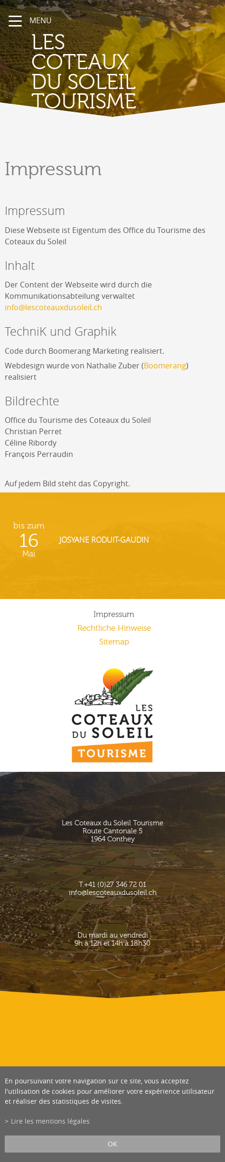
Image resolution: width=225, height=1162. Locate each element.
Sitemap (114, 641)
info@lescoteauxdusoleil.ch (53, 307)
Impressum (114, 614)
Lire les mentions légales (50, 1121)
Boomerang (165, 365)
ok (112, 1143)
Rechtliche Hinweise (114, 628)
